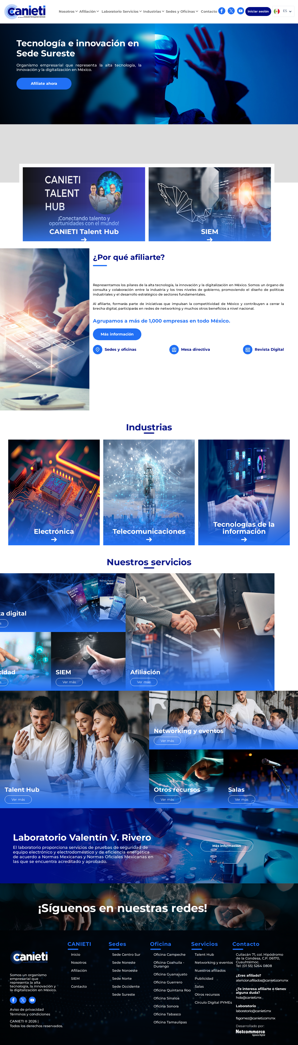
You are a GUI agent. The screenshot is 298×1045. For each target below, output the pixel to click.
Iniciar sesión (258, 11)
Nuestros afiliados (210, 970)
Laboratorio (112, 11)
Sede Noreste (123, 962)
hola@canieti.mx (248, 997)
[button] (69, 11)
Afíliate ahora (44, 83)
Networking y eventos (214, 962)
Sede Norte (122, 978)
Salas (199, 986)
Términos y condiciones (30, 1014)
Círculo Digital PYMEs (213, 1002)
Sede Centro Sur (126, 954)
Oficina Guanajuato (170, 974)
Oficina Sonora (166, 1006)
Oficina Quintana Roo (172, 990)
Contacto (209, 11)
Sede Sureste (123, 994)
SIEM (75, 978)
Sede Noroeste (125, 970)
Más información (117, 334)
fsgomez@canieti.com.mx (255, 1018)
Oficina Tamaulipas (170, 1022)
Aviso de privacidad (27, 1009)
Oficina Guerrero (168, 982)
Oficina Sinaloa (166, 998)
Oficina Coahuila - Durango (169, 964)
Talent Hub (204, 954)
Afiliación (79, 970)
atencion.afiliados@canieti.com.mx (262, 980)
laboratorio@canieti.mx (253, 1011)
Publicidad (204, 978)
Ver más (18, 623)
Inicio (75, 954)
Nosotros (78, 962)
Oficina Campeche (170, 954)
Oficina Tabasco (167, 1014)
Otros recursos (207, 994)
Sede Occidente (126, 986)
